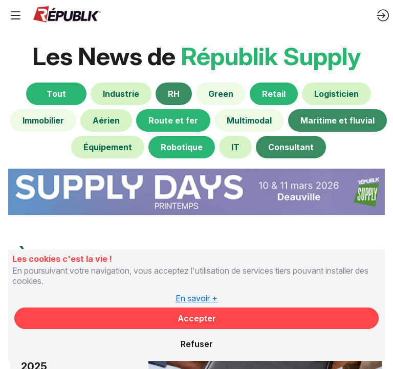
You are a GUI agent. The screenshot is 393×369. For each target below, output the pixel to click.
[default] (121, 94)
